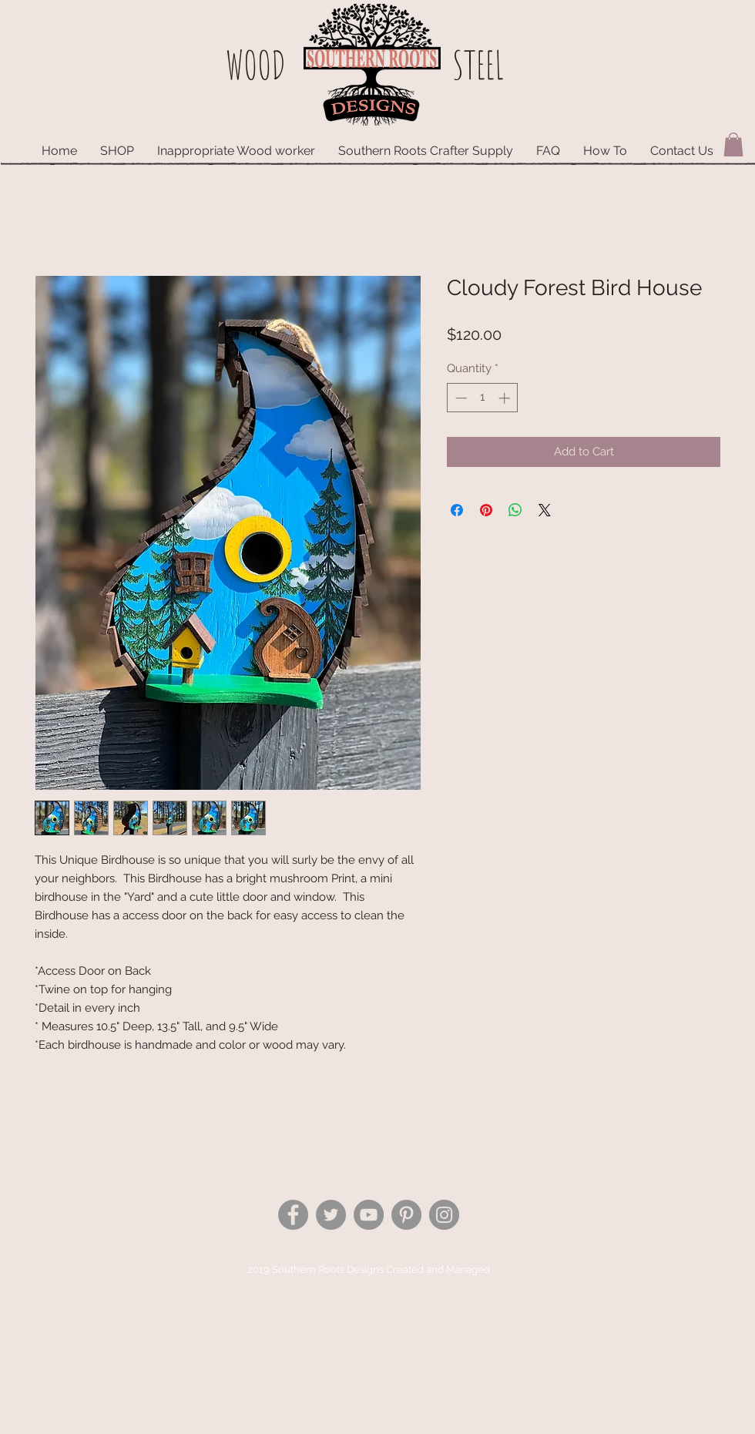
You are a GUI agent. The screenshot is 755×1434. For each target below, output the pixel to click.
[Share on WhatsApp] (515, 510)
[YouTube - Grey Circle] (369, 1215)
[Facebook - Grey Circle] (293, 1215)
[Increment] (505, 398)
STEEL (478, 64)
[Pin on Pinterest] (486, 510)
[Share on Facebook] (457, 510)
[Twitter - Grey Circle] (331, 1215)
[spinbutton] (482, 398)
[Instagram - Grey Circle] (444, 1215)
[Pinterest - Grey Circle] (406, 1215)
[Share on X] (544, 510)
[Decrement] (459, 398)
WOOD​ (256, 64)
